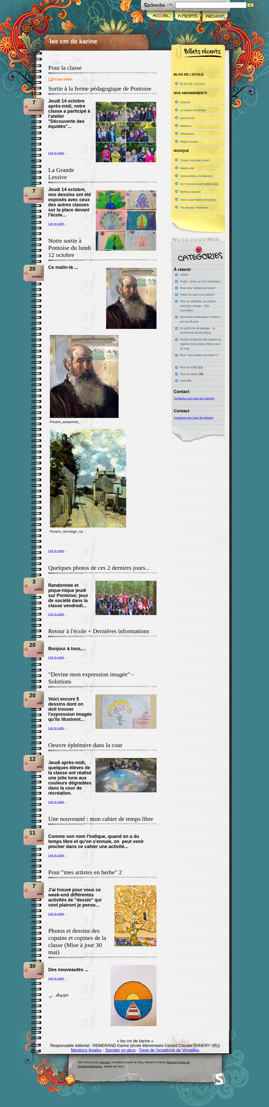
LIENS (184, 274)
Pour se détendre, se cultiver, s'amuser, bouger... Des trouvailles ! (198, 306)
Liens (183, 380)
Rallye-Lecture (189, 141)
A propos (187, 16)
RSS (70, 1080)
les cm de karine (73, 41)
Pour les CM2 (188, 367)
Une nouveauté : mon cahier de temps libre (100, 818)
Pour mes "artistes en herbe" (198, 287)
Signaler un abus (120, 1050)
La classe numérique (193, 110)
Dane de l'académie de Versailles (169, 1050)
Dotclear (105, 1062)
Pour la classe (189, 373)
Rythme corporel (190, 191)
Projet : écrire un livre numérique (200, 281)
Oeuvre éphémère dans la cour (85, 745)
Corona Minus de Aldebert (196, 176)
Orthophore (187, 133)
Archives (214, 16)
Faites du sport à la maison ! (197, 294)
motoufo (185, 102)
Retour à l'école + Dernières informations (98, 631)
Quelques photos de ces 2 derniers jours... (99, 567)
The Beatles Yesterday (194, 207)
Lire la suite (56, 153)
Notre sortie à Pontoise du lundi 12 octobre (69, 247)
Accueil (160, 16)
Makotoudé (187, 168)
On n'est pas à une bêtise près (199, 183)
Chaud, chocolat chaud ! (195, 160)
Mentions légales (86, 1050)
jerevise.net (187, 118)
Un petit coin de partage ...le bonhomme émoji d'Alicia (197, 330)
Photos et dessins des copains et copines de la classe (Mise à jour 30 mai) (200, 344)
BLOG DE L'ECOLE (192, 83)
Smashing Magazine (219, 1079)
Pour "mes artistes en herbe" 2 (85, 872)
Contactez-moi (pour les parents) (194, 398)
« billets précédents (60, 996)
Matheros (186, 125)
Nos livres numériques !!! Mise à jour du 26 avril (200, 319)
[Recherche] (221, 5)
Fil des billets (63, 79)
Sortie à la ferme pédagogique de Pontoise (99, 88)
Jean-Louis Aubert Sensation (198, 199)
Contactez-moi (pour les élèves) (193, 417)
